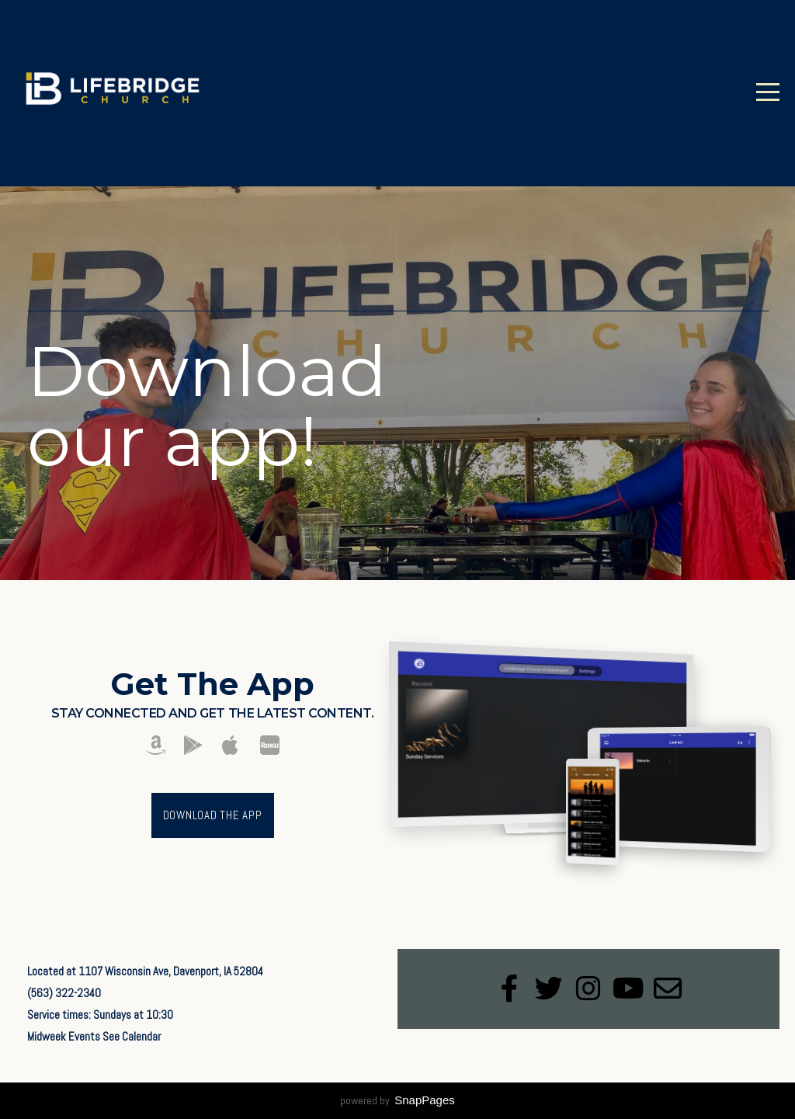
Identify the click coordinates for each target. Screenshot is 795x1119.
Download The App (212, 815)
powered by (397, 1100)
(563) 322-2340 (64, 992)
